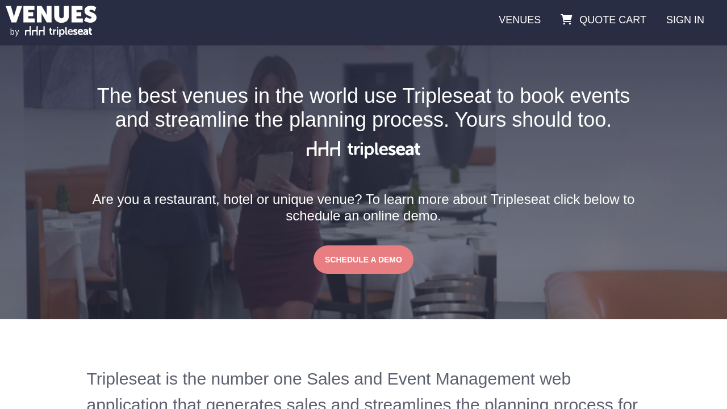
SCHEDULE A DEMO (363, 259)
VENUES (520, 20)
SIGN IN (685, 20)
